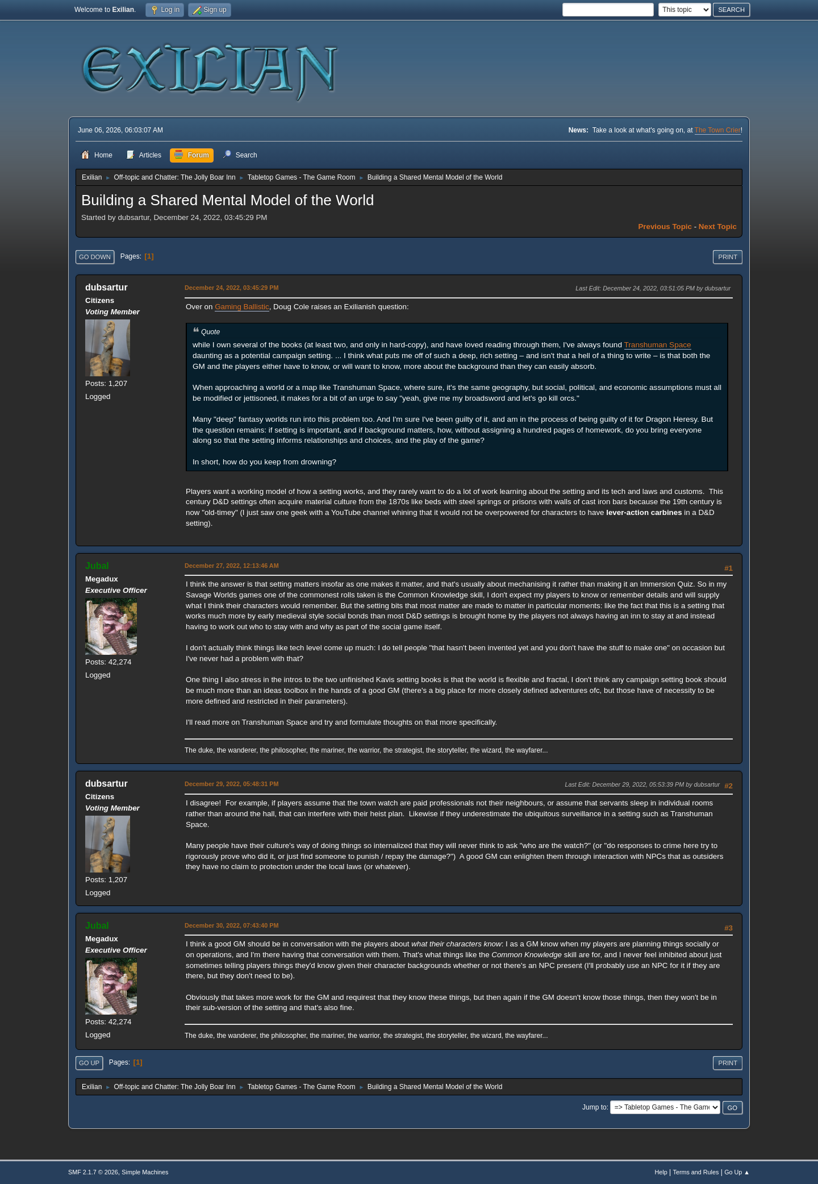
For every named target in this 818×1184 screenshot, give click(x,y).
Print (727, 257)
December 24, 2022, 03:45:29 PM (231, 287)
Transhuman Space (657, 344)
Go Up (89, 1063)
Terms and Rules (696, 1172)
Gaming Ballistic (242, 306)
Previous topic (665, 226)
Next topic (718, 226)
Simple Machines (145, 1172)
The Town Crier (718, 130)
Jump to (594, 1107)
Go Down (95, 257)
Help (661, 1172)
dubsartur (106, 287)
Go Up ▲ (737, 1172)
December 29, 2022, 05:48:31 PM (231, 783)
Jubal (97, 566)
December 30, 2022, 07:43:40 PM (231, 925)
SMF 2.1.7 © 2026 (93, 1172)
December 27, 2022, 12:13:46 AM (232, 565)
